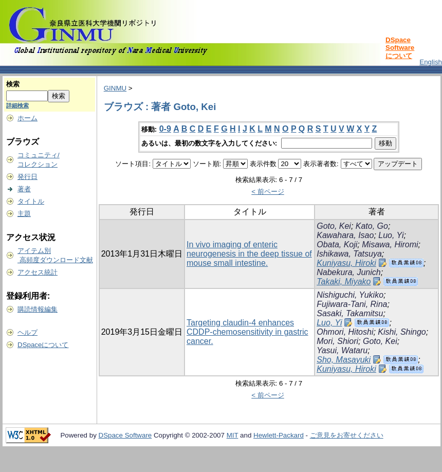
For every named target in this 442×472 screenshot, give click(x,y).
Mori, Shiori (337, 341)
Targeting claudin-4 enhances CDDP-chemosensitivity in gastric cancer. (247, 332)
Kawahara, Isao (345, 235)
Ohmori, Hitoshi (345, 332)
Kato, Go (372, 226)
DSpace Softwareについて (399, 48)
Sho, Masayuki (344, 359)
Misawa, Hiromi (390, 244)
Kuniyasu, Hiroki (346, 263)
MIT (232, 435)
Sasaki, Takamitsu (350, 313)
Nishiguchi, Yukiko (350, 295)
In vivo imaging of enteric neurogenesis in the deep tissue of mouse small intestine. (249, 253)
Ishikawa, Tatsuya (349, 253)
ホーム (27, 118)
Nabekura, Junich (349, 272)
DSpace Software (125, 435)
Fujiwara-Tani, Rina (352, 304)
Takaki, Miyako (344, 281)
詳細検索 (17, 105)
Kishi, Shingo (402, 332)
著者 (24, 189)
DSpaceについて (42, 345)
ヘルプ (27, 332)
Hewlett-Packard (278, 435)
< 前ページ (267, 191)
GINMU (115, 88)
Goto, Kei (334, 226)
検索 (13, 84)
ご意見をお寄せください (346, 435)
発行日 (27, 176)
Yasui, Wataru (342, 350)
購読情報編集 (37, 309)
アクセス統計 (37, 272)
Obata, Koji (337, 244)
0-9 (165, 128)
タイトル (30, 201)
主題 (24, 213)
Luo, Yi (390, 235)
